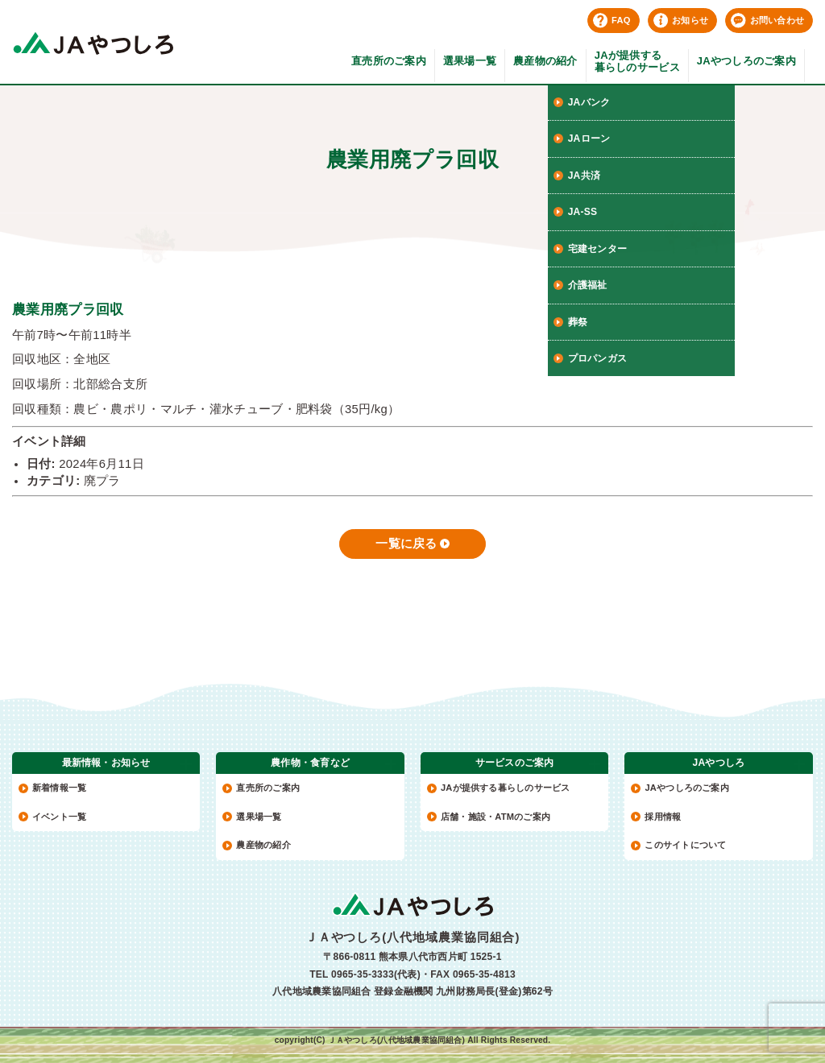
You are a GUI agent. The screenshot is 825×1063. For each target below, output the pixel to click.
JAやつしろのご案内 (746, 61)
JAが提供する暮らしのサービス (637, 61)
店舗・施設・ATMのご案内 (495, 816)
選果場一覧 (469, 61)
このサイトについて (685, 845)
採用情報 (663, 816)
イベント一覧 (59, 816)
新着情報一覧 (59, 787)
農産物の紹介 (545, 61)
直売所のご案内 (388, 61)
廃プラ (102, 480)
